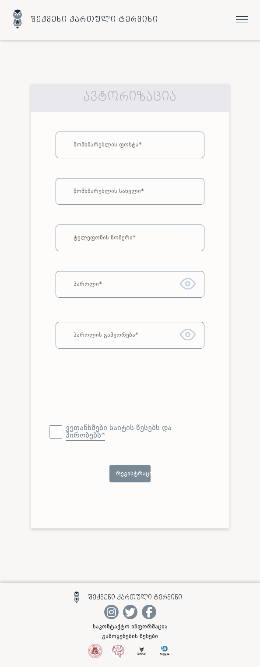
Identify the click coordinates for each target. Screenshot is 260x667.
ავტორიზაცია (129, 97)
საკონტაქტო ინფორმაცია (130, 627)
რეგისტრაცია (133, 474)
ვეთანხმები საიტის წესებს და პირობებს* (119, 431)
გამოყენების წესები (130, 636)
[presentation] (130, 394)
